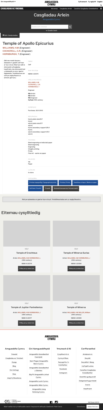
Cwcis (87, 385)
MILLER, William (84, 312)
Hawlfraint (87, 389)
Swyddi (87, 358)
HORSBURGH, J (84, 258)
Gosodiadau (81, 406)
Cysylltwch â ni (63, 354)
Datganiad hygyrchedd (87, 381)
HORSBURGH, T (11, 54)
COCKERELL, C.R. (12, 51)
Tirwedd (47, 188)
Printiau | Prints (65, 182)
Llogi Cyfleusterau (14, 378)
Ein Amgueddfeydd (8, 1)
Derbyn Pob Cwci (93, 406)
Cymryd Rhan (63, 358)
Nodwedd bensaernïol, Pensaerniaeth (66, 188)
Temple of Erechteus (26, 253)
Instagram (63, 373)
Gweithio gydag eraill (88, 377)
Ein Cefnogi (14, 370)
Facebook (63, 369)
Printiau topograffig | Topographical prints (42, 182)
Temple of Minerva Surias (76, 253)
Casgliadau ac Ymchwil (12, 8)
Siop (14, 374)
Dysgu (14, 362)
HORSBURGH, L (34, 258)
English (99, 1)
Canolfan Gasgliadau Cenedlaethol (86, 8)
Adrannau (54, 8)
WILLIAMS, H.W (11, 48)
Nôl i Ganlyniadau (10, 35)
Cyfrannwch (82, 1)
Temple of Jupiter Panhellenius (27, 307)
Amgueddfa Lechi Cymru (38, 381)
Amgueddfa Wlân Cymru (38, 385)
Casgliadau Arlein (66, 8)
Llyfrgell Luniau (87, 366)
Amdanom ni (87, 354)
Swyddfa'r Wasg (87, 362)
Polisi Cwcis (58, 406)
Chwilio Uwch (51, 31)
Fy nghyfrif (92, 1)
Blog (14, 366)
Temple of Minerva (76, 307)
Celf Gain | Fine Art (35, 188)
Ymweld (14, 354)
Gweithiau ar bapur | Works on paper (85, 182)
